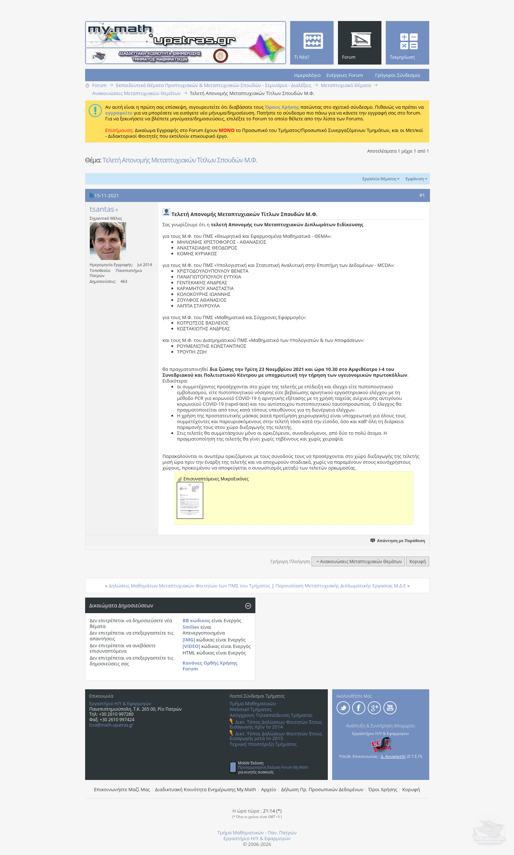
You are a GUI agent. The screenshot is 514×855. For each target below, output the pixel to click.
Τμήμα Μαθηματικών (253, 703)
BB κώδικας (196, 620)
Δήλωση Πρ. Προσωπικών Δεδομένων (322, 789)
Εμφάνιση (415, 178)
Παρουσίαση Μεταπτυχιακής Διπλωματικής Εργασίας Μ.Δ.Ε (341, 585)
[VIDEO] (191, 646)
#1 (422, 195)
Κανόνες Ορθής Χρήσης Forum (210, 666)
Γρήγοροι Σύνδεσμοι (398, 75)
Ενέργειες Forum (344, 75)
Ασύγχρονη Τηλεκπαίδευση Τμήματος (271, 715)
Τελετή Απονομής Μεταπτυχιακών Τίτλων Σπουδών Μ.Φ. (180, 160)
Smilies (191, 627)
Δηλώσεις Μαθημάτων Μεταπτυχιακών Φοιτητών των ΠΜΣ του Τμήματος (189, 585)
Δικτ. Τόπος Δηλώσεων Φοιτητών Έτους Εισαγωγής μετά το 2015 (276, 736)
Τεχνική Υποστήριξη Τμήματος (263, 744)
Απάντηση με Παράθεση (398, 540)
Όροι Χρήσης (382, 789)
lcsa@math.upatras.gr (111, 725)
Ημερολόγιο (307, 75)
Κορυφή (417, 561)
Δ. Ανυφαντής (393, 756)
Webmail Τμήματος (251, 709)
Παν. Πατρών (282, 832)
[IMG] (189, 639)
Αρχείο (268, 789)
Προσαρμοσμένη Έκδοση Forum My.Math (273, 767)
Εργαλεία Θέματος (379, 178)
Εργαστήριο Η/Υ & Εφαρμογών (120, 704)
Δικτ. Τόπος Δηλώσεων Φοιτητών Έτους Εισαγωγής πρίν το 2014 (276, 724)
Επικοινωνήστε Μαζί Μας (122, 789)
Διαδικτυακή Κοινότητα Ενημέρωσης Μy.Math (205, 789)
